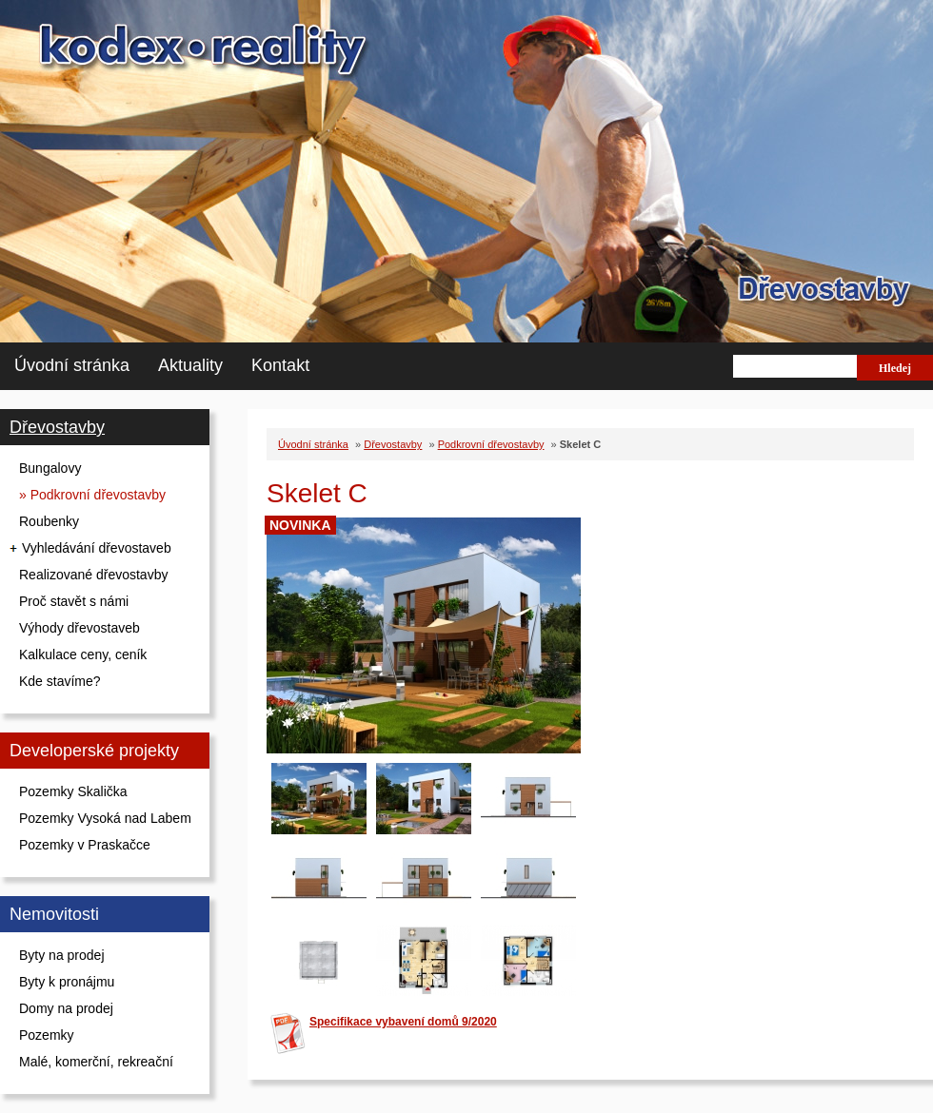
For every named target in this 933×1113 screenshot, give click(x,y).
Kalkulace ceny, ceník (83, 654)
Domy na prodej (66, 1008)
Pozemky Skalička (73, 791)
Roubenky (49, 521)
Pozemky (46, 1035)
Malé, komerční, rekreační (96, 1061)
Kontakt (280, 365)
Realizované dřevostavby (93, 574)
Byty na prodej (62, 955)
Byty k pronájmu (66, 981)
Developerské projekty (94, 750)
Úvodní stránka (71, 365)
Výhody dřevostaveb (79, 627)
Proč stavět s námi (74, 601)
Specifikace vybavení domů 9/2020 (403, 1021)
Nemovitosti (54, 914)
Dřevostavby (57, 427)
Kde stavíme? (60, 681)
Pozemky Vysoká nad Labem (105, 818)
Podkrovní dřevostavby (491, 444)
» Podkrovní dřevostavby (92, 494)
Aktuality (190, 365)
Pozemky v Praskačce (84, 844)
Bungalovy (50, 468)
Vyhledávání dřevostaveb (96, 548)
